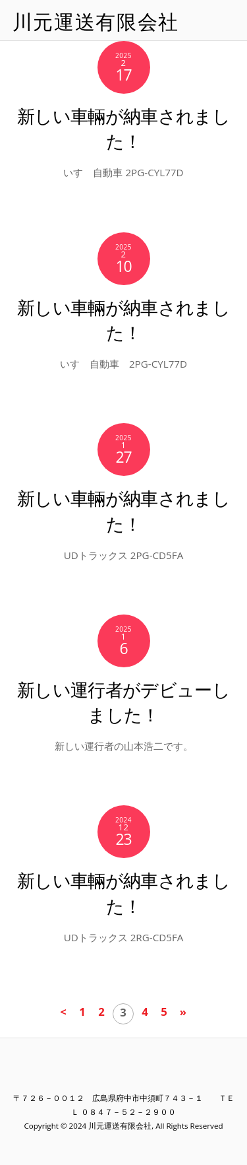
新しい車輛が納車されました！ (123, 128)
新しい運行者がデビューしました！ (123, 702)
